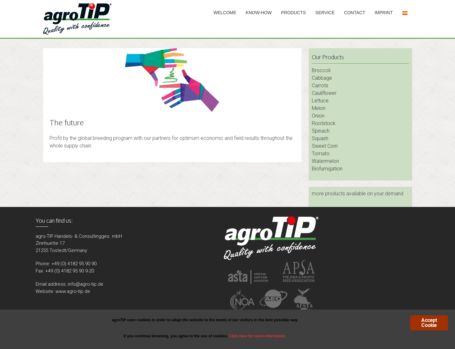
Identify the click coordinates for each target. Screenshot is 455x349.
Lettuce (320, 101)
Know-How (258, 12)
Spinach (321, 131)
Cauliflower (324, 93)
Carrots (320, 86)
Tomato (321, 154)
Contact (354, 12)
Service (325, 12)
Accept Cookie (429, 322)
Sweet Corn (325, 146)
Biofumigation (327, 169)
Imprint (384, 12)
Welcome (224, 12)
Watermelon (325, 161)
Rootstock (323, 123)
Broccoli (321, 70)
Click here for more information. (258, 336)
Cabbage (322, 78)
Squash (320, 138)
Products (293, 12)
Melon (318, 108)
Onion (318, 116)
